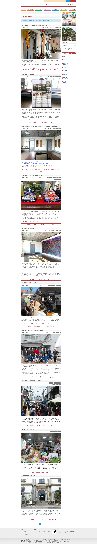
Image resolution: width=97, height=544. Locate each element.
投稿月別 (65, 53)
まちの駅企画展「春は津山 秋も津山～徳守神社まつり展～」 (37, 25)
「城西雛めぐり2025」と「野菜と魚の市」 (32, 175)
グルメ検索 (30, 8)
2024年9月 (65, 82)
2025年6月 (65, 70)
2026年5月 (65, 55)
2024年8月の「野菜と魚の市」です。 (31, 283)
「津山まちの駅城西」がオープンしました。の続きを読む (40, 519)
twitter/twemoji (39, 541)
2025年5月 (65, 71)
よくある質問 (25, 534)
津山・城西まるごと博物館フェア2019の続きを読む (40, 426)
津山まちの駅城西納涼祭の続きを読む (40, 472)
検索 (65, 4)
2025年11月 (65, 63)
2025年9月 (65, 66)
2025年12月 (65, 62)
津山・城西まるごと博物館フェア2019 (31, 380)
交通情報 (55, 8)
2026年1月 (65, 60)
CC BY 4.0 (60, 541)
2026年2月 (65, 59)
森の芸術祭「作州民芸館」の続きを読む (40, 279)
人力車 (55, 332)
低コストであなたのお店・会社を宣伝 (42, 531)
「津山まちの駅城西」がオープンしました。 (33, 475)
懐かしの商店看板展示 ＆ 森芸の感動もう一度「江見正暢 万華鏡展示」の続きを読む (40, 170)
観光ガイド (47, 8)
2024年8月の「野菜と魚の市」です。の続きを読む (40, 326)
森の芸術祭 (58, 230)
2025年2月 (65, 75)
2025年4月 (65, 73)
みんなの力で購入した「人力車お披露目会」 (33, 330)
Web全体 (74, 4)
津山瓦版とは (72, 8)
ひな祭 (51, 27)
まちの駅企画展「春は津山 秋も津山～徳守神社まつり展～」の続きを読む (41, 69)
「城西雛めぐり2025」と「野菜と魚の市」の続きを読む (40, 224)
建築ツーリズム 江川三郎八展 (29, 74)
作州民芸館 (54, 27)
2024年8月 (65, 84)
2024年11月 (65, 80)
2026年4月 (65, 56)
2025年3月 (65, 74)
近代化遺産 (58, 76)
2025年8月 (65, 67)
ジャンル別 (72, 53)
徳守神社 (58, 27)
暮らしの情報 (63, 8)
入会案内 (68, 0)
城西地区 (53, 285)
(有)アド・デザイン (42, 542)
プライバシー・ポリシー (27, 533)
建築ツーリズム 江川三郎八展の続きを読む (40, 122)
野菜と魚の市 (58, 285)
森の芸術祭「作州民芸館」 (28, 228)
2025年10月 (65, 64)
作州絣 (59, 177)
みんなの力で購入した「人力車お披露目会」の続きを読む (40, 377)
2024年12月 (65, 78)
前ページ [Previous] (35, 523)
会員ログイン (73, 0)
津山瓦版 (30, 4)
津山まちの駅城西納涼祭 (28, 429)
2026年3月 (65, 57)
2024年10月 (65, 81)
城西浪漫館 (58, 128)
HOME (23, 8)
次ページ (45, 523)
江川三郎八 (54, 76)
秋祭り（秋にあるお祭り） (56, 384)
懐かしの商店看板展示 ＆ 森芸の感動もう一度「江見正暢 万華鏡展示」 (39, 126)
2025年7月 (65, 68)
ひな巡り (48, 177)
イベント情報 (38, 8)
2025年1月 (65, 77)
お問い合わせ (25, 535)
